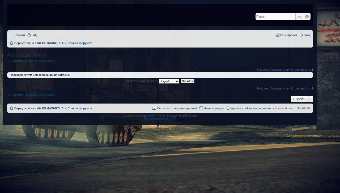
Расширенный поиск (307, 16)
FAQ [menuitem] (34, 35)
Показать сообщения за (152, 81)
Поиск (299, 16)
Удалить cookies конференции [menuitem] (250, 108)
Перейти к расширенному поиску (32, 60)
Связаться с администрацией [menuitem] (177, 108)
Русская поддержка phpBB (160, 118)
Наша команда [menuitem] (214, 108)
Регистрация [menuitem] (288, 35)
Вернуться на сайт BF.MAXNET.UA (38, 108)
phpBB (151, 115)
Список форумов (79, 108)
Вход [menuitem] (307, 35)
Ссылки (20, 35)
